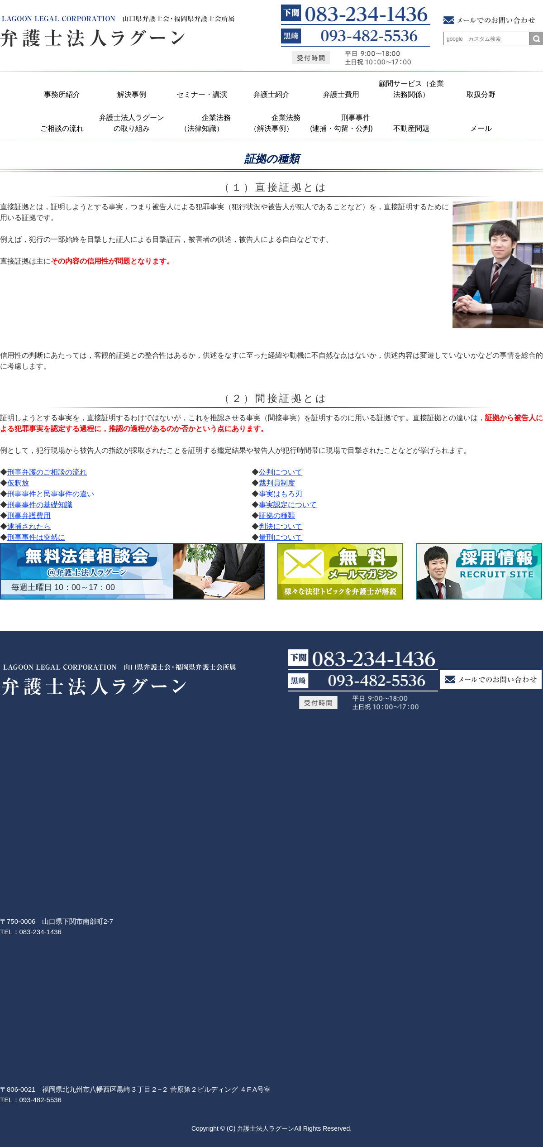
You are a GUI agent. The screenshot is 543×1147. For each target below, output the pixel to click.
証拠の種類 (277, 515)
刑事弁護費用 (29, 515)
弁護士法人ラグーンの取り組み (131, 123)
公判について (280, 472)
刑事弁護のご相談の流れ (47, 472)
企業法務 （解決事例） (274, 123)
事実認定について (288, 505)
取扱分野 (481, 94)
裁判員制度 (277, 483)
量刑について (280, 537)
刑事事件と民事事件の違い (50, 494)
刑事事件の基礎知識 (39, 505)
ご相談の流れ (62, 128)
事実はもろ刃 (280, 494)
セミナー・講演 (201, 94)
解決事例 (131, 94)
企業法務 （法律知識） (204, 123)
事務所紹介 (62, 94)
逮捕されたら (29, 526)
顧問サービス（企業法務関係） (411, 89)
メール (481, 128)
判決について (280, 526)
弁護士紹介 (271, 94)
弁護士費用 (341, 94)
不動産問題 (411, 128)
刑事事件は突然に (36, 537)
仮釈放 (18, 483)
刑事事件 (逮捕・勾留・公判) (342, 123)
